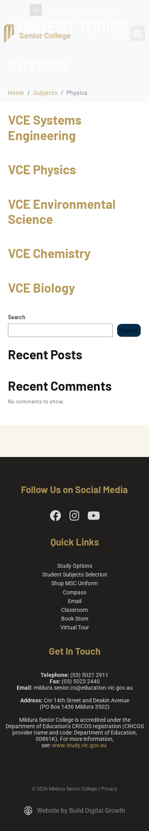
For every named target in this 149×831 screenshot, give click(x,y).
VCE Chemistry (49, 252)
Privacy (109, 789)
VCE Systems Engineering (44, 127)
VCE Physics (42, 169)
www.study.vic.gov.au (79, 745)
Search (16, 317)
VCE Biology (41, 287)
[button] (137, 33)
